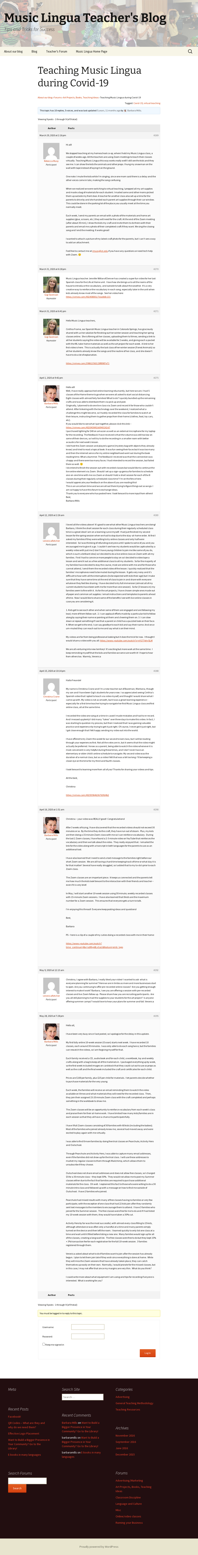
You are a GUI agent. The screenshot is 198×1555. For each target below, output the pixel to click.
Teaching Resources (128, 1409)
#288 (156, 670)
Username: (48, 1327)
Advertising (123, 1397)
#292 (156, 970)
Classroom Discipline (128, 1497)
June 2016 (122, 1448)
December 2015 (125, 1454)
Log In (148, 1352)
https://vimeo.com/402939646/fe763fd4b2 (87, 795)
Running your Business (129, 1522)
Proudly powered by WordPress (99, 1546)
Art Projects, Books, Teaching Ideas (81, 97)
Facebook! (14, 1416)
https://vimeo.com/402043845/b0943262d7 (88, 427)
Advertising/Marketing (129, 1480)
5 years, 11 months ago (109, 110)
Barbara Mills (69, 1423)
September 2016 (126, 1442)
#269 (156, 135)
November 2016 (125, 1435)
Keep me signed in (54, 1344)
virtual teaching (152, 103)
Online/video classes (128, 1516)
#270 (156, 269)
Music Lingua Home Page (91, 51)
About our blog (13, 51)
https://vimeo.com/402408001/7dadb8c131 (88, 296)
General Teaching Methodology (134, 1403)
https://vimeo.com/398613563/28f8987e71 (87, 363)
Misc (118, 1510)
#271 (156, 311)
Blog (34, 51)
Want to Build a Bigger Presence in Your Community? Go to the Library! (29, 1444)
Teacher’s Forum (56, 51)
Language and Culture (129, 1504)
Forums (58, 97)
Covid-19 (138, 103)
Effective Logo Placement (23, 1433)
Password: (47, 1336)
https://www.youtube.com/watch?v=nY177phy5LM (126, 640)
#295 (156, 1015)
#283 (156, 515)
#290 (156, 809)
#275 (156, 377)
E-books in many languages (24, 1454)
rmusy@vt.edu (100, 250)
